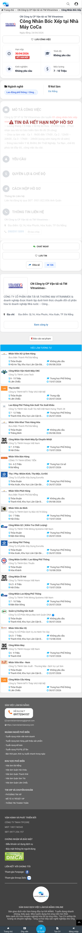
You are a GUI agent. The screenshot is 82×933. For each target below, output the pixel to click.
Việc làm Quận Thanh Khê (17, 774)
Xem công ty (41, 324)
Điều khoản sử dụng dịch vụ (19, 844)
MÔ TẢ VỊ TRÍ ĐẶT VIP (15, 799)
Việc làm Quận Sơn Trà (15, 778)
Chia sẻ (34, 265)
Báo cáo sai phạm (41, 338)
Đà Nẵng (52, 91)
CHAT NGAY (41, 246)
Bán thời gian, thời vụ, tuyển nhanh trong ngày (25, 754)
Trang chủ (7, 10)
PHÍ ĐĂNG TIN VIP (14, 794)
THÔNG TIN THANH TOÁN (17, 803)
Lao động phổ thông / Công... (21, 92)
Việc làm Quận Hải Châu (16, 770)
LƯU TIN (41, 255)
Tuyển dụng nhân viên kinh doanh (20, 736)
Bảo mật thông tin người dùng (20, 849)
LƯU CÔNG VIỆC (41, 39)
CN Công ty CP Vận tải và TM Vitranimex (37, 10)
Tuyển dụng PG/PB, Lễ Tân (17, 749)
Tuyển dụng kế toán (14, 745)
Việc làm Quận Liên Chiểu (17, 783)
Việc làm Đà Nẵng (13, 766)
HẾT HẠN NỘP (22, 57)
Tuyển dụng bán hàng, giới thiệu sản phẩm (24, 741)
